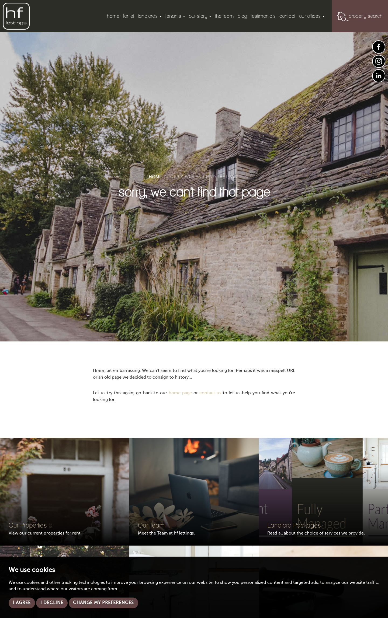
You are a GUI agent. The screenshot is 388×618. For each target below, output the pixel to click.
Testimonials (263, 16)
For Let (128, 16)
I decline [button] (51, 602)
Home (113, 16)
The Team (224, 16)
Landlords (150, 16)
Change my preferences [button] (103, 602)
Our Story (200, 16)
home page (180, 392)
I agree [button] (22, 602)
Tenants (175, 16)
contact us (210, 392)
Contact (287, 16)
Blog (242, 16)
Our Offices (312, 16)
